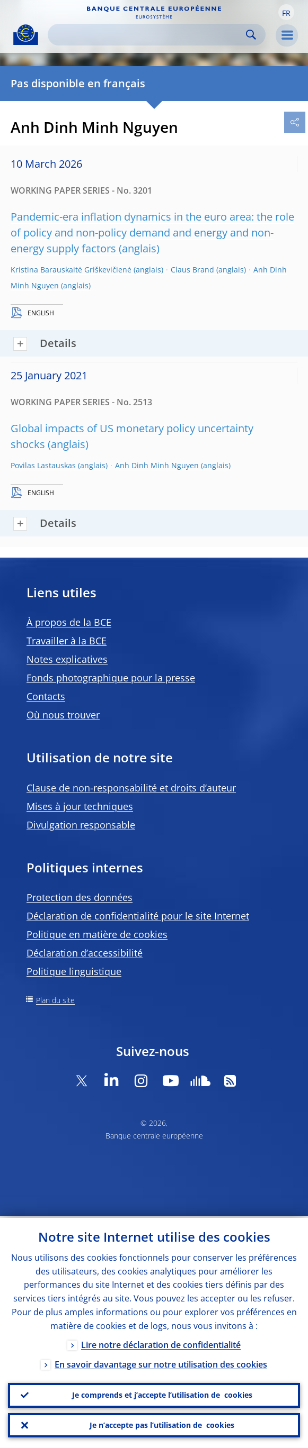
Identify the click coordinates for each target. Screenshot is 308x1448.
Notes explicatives (67, 659)
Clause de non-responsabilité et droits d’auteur (131, 787)
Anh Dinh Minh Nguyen (157, 465)
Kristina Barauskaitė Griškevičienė (71, 270)
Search (251, 34)
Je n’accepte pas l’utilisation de (162, 1424)
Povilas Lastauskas (43, 465)
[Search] (148, 34)
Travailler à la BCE (67, 640)
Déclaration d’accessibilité (85, 952)
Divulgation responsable (81, 824)
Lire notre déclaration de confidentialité (161, 1343)
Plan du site (55, 1000)
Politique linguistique (74, 971)
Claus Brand (192, 270)
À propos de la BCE (69, 622)
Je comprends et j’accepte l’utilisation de (162, 1394)
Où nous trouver (63, 714)
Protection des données (80, 897)
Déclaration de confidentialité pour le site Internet (138, 915)
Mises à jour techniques (80, 806)
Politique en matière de (97, 934)
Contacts (46, 696)
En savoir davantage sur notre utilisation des (161, 1363)
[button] (286, 12)
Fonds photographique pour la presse (111, 677)
